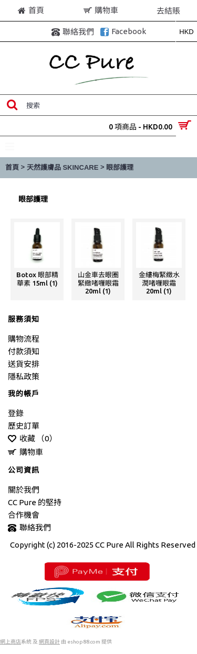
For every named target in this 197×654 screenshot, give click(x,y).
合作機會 (23, 514)
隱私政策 (23, 376)
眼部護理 (119, 167)
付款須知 (23, 351)
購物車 (25, 452)
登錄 (16, 413)
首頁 (12, 167)
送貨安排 (23, 363)
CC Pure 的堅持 (34, 502)
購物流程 (23, 338)
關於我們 (23, 489)
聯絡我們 (29, 528)
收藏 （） (32, 439)
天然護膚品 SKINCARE (63, 167)
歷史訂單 (23, 425)
